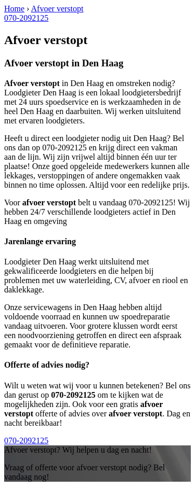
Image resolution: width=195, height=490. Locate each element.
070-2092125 (26, 17)
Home (14, 8)
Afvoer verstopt (57, 8)
